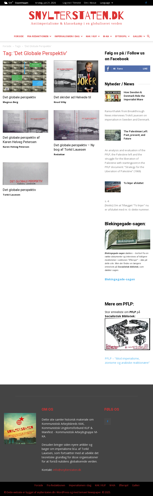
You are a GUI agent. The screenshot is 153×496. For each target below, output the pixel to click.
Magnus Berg (10, 102)
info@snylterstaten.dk (67, 470)
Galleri (139, 36)
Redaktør (59, 154)
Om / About (90, 2)
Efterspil (122, 36)
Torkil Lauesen (11, 194)
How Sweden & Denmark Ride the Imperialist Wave (134, 96)
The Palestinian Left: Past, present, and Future (136, 135)
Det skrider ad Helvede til (72, 97)
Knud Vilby (60, 102)
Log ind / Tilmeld (72, 2)
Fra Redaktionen (39, 36)
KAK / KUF (93, 36)
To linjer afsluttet (133, 183)
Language (106, 2)
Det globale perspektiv (19, 97)
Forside (19, 36)
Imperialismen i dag (69, 36)
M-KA (107, 36)
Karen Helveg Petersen (16, 146)
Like (145, 68)
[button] (148, 36)
